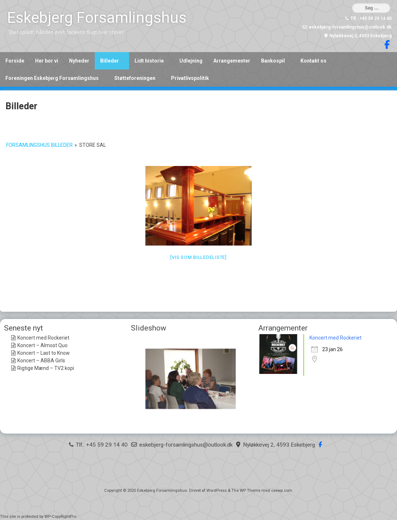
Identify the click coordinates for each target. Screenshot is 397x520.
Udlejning (190, 61)
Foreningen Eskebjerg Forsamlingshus (52, 78)
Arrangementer (231, 61)
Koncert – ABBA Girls (41, 360)
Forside (14, 61)
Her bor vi (46, 61)
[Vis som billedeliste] (198, 257)
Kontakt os (313, 61)
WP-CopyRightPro (60, 516)
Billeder (109, 61)
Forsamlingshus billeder (39, 145)
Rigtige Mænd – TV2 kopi (45, 368)
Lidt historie (149, 61)
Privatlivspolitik (190, 78)
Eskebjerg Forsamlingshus (97, 17)
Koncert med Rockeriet (43, 338)
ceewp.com (281, 490)
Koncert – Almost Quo (42, 345)
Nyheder (79, 61)
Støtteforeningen (134, 78)
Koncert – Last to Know (43, 353)
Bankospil (273, 61)
